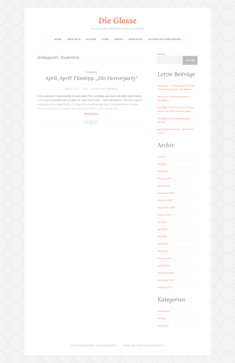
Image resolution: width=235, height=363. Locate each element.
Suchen (161, 54)
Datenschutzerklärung (164, 39)
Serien (118, 39)
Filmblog (91, 72)
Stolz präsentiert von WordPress (93, 345)
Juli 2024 (162, 222)
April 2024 (163, 243)
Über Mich (74, 39)
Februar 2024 (164, 258)
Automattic (157, 345)
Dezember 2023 (166, 272)
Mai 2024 (162, 236)
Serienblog (163, 325)
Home (58, 39)
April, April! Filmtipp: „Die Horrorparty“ (91, 78)
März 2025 (163, 171)
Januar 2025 (164, 185)
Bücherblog (163, 311)
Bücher (91, 39)
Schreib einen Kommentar (105, 88)
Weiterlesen (99, 114)
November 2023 (166, 280)
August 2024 (164, 214)
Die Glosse (117, 20)
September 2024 (166, 207)
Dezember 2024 (166, 193)
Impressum (135, 39)
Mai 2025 (162, 164)
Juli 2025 (162, 156)
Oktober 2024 (165, 200)
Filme (105, 39)
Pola (85, 88)
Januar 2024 (164, 265)
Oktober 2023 (165, 287)
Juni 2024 (162, 229)
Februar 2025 (164, 178)
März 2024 (163, 251)
